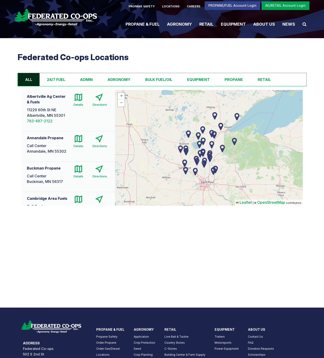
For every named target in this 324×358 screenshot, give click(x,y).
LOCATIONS (170, 6)
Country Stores (174, 342)
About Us (264, 24)
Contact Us (255, 336)
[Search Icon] (304, 24)
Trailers (220, 336)
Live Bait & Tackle (176, 336)
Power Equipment (227, 348)
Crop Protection (144, 342)
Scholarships (256, 354)
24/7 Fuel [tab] (56, 79)
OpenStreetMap (271, 202)
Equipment (233, 24)
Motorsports (223, 342)
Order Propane (106, 342)
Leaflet (244, 202)
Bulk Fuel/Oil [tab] (158, 79)
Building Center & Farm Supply (184, 354)
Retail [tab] (264, 79)
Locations (103, 354)
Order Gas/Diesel (108, 348)
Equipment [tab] (198, 79)
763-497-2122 (39, 121)
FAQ (250, 342)
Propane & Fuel (143, 24)
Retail (206, 24)
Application (141, 336)
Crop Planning (143, 354)
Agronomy (179, 24)
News (288, 24)
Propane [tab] (234, 79)
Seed (137, 348)
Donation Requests (261, 348)
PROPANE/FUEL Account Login (232, 5)
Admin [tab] (86, 79)
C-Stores (170, 348)
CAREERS (193, 6)
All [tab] (28, 79)
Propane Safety (106, 336)
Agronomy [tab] (119, 79)
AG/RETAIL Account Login (285, 5)
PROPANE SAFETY (142, 6)
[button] (195, 171)
